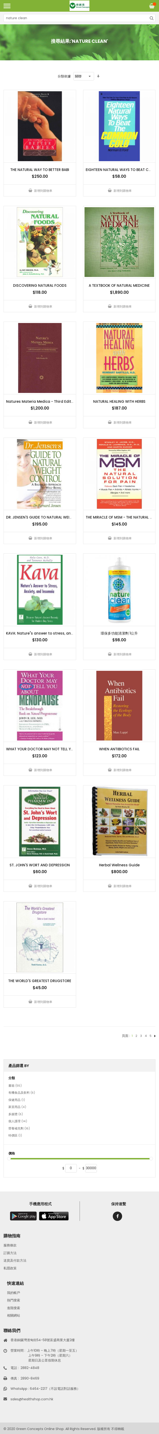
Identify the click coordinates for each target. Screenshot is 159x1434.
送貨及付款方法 (15, 1260)
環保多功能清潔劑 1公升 (119, 633)
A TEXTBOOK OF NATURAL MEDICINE (119, 285)
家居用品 (17, 1107)
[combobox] (79, 18)
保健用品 (16, 1100)
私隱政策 (10, 1268)
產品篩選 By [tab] (18, 1065)
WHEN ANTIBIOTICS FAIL (119, 749)
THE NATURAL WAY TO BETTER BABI (39, 169)
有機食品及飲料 (21, 1093)
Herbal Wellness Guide (119, 865)
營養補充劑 (19, 1129)
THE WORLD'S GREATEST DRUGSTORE (39, 980)
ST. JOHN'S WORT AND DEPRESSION (40, 865)
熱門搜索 (13, 1300)
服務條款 (10, 1245)
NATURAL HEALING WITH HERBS (119, 401)
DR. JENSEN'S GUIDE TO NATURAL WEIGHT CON (46, 517)
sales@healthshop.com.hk (32, 1399)
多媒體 (15, 1114)
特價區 (15, 1136)
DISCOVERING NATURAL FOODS (40, 285)
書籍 (15, 1086)
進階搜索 (13, 1308)
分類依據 (64, 76)
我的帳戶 (13, 1292)
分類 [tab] (11, 1078)
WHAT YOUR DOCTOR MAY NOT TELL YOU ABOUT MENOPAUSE (58, 749)
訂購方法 (10, 1253)
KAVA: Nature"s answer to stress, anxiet (41, 633)
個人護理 (17, 1121)
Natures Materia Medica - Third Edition (41, 401)
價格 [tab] (11, 1153)
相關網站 (13, 1315)
